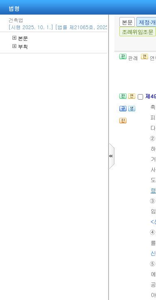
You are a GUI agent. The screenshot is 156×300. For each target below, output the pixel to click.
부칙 (20, 46)
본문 (20, 38)
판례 (128, 57)
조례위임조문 (138, 32)
